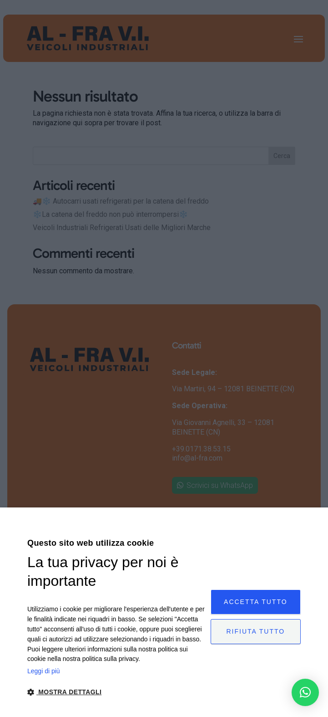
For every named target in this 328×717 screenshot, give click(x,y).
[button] (305, 692)
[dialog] (164, 612)
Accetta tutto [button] (256, 601)
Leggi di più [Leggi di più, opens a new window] (43, 671)
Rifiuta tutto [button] (256, 631)
